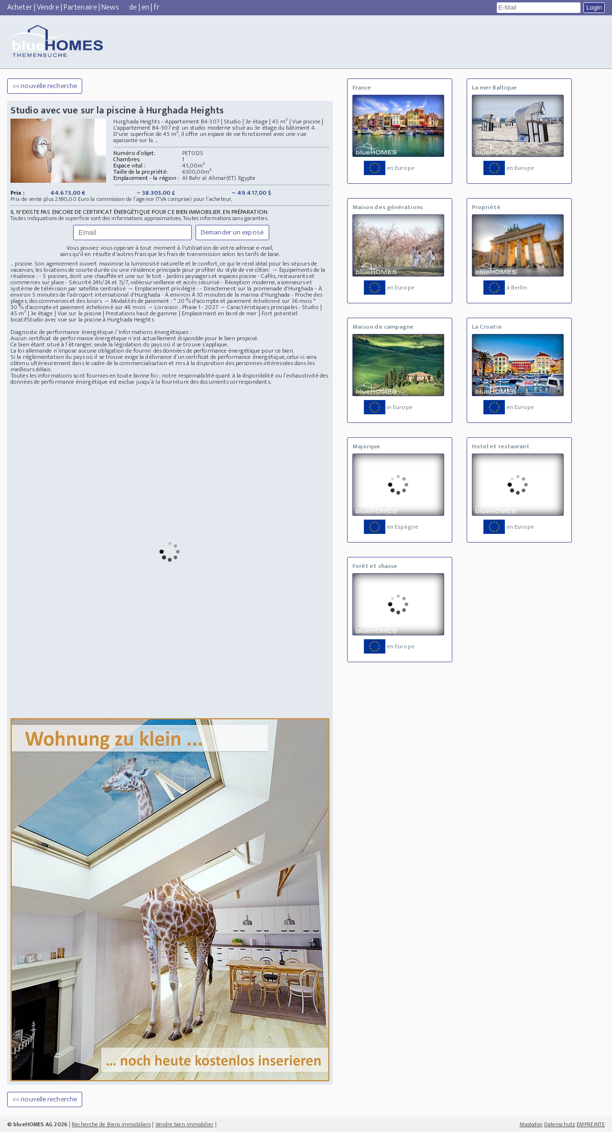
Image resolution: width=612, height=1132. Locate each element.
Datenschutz (559, 1124)
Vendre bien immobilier (184, 1124)
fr (156, 7)
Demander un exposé (232, 232)
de (133, 7)
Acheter (20, 7)
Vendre (48, 7)
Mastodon (531, 1124)
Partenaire (80, 7)
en (145, 7)
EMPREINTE (591, 1124)
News (110, 7)
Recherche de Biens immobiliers (111, 1124)
